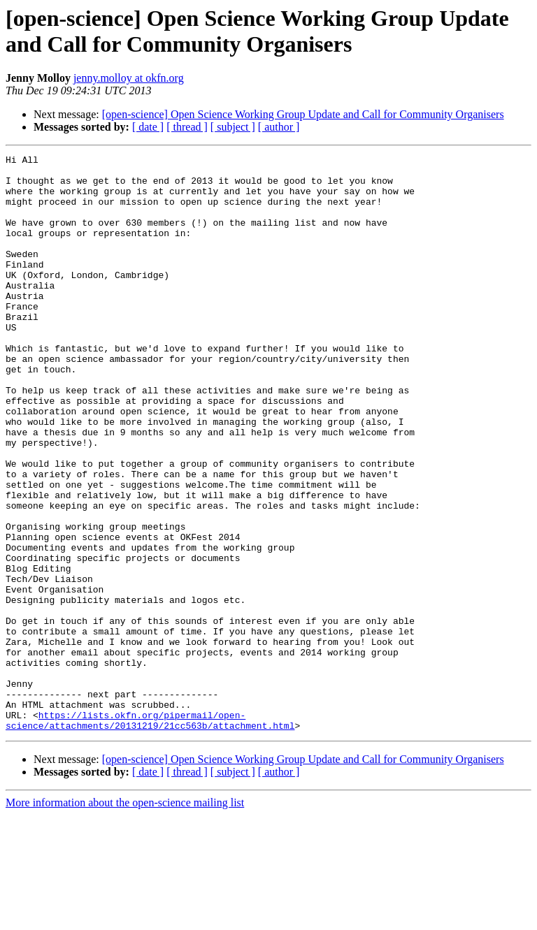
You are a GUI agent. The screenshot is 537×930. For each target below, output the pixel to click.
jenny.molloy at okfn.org (128, 78)
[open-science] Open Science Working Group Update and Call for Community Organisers (303, 114)
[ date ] (148, 127)
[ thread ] (187, 127)
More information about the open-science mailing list (125, 918)
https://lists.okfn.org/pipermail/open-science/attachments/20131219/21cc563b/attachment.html (150, 834)
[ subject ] (232, 127)
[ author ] (279, 127)
